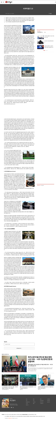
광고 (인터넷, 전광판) (10, 414)
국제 (33, 400)
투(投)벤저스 (40, 32)
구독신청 (48, 400)
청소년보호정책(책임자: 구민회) (32, 414)
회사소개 (6, 414)
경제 (33, 399)
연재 (40, 399)
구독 (44, 32)
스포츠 (27, 403)
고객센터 (18, 414)
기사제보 (48, 399)
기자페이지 (41, 403)
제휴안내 (15, 414)
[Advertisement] (17, 111)
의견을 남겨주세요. (7, 344)
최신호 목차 (42, 400)
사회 (26, 400)
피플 (33, 403)
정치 (26, 399)
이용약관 (20, 414)
